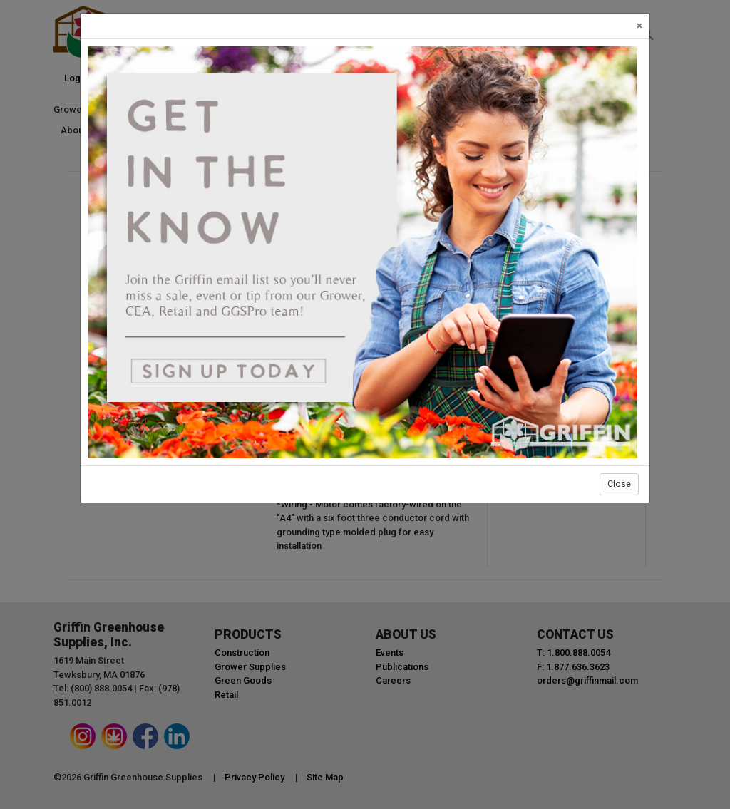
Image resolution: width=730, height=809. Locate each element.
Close (619, 483)
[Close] (639, 26)
